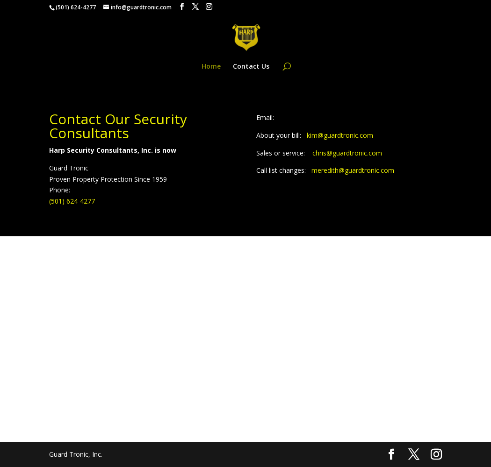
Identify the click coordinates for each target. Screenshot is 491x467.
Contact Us (251, 67)
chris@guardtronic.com (347, 153)
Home (211, 67)
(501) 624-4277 (72, 201)
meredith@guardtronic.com (352, 170)
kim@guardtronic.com (340, 135)
